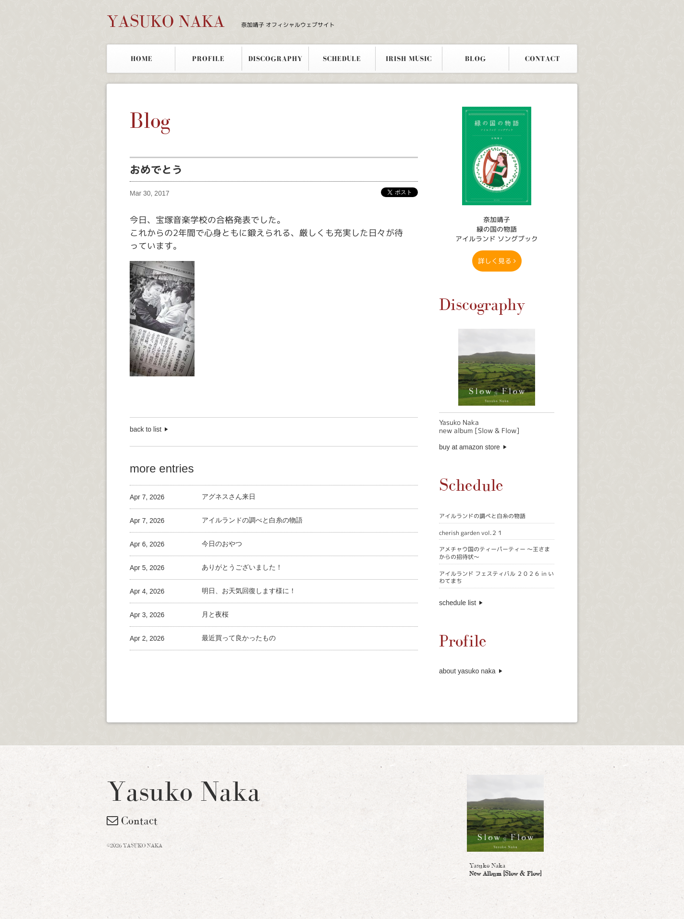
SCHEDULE (342, 58)
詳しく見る (497, 260)
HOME (142, 58)
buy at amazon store (469, 447)
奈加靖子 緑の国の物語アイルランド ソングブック (496, 229)
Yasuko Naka (505, 870)
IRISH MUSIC (409, 58)
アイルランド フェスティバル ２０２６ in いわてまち (496, 577)
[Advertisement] (242, 666)
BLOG (475, 58)
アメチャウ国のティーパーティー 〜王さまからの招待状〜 (494, 553)
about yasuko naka (467, 671)
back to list (145, 429)
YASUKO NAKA (221, 21)
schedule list (457, 603)
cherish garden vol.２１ (471, 533)
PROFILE (208, 58)
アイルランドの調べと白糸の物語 (482, 516)
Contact (132, 820)
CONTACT (542, 58)
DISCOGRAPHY (275, 58)
